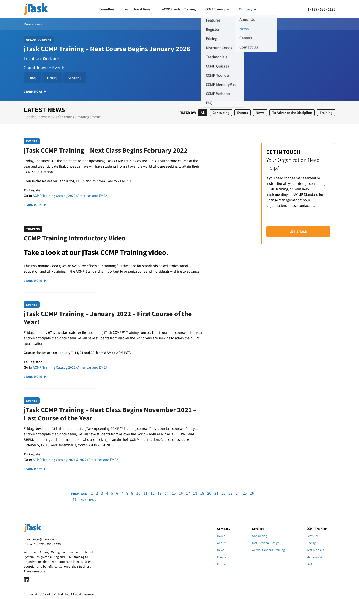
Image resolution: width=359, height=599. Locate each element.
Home (221, 536)
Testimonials (315, 550)
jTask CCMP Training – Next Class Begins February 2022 (106, 150)
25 (245, 493)
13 (160, 493)
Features (312, 536)
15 (174, 493)
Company (245, 9)
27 (74, 499)
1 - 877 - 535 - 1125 (321, 9)
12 (152, 493)
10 (138, 493)
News (260, 112)
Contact (222, 564)
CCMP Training (215, 9)
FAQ (309, 564)
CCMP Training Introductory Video (75, 238)
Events (242, 112)
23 (230, 493)
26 (252, 493)
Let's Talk (298, 231)
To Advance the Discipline (292, 112)
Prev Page (79, 493)
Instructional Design (138, 9)
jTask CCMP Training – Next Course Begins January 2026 (107, 48)
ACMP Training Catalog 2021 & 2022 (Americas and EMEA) (76, 459)
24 (238, 493)
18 (195, 493)
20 (209, 493)
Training (326, 112)
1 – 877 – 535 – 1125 (47, 544)
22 (223, 493)
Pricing (311, 543)
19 (202, 493)
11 (145, 493)
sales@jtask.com (45, 539)
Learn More (35, 91)
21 (216, 493)
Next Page (88, 500)
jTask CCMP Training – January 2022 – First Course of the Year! (108, 317)
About (221, 543)
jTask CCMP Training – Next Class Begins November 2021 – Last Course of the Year (110, 413)
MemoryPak (315, 557)
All (203, 112)
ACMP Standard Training (179, 9)
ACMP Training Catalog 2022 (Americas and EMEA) (71, 195)
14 (167, 493)
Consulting (106, 9)
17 (188, 493)
